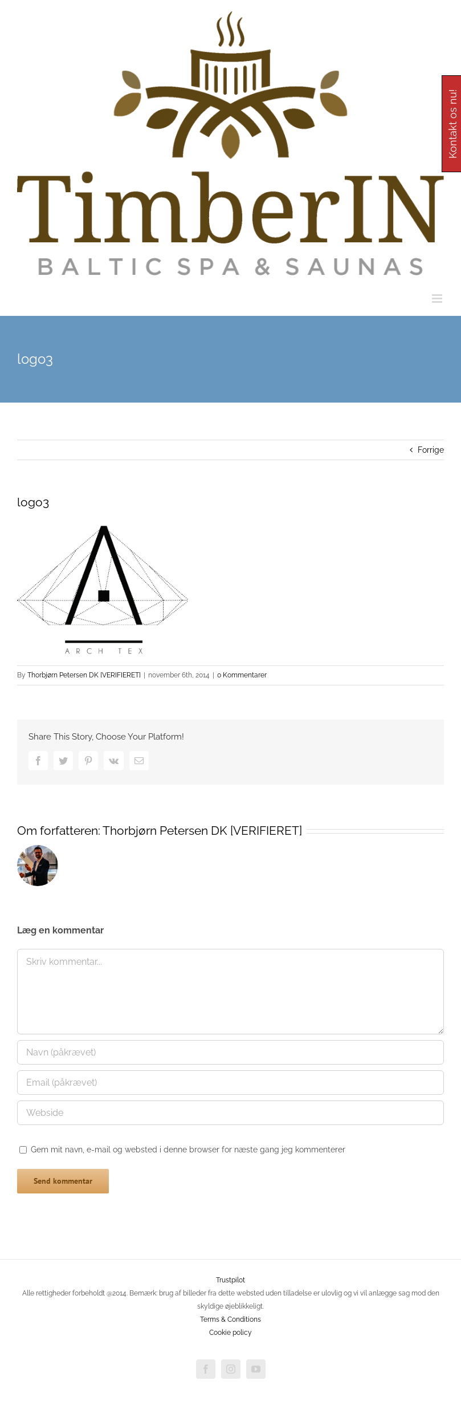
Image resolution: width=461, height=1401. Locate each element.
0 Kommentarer (242, 675)
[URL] (230, 1113)
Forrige (431, 449)
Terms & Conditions (230, 1319)
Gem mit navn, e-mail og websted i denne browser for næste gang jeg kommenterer (188, 1149)
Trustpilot (230, 1280)
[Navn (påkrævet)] (230, 1052)
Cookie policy (230, 1333)
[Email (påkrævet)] (230, 1082)
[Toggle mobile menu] (438, 298)
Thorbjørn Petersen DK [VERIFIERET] (84, 675)
